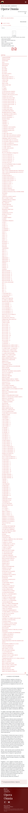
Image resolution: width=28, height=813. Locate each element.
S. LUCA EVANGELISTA (7, 652)
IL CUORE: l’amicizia (6, 146)
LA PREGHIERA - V (6, 492)
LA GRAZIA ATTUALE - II (7, 183)
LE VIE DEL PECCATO (6, 162)
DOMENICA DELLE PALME (8, 560)
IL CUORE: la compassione (8, 143)
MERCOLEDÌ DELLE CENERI (8, 550)
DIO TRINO (4, 68)
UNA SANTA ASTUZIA (7, 595)
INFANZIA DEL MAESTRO (7, 301)
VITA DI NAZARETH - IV (7, 312)
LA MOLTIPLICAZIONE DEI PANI (9, 556)
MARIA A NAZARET (6, 384)
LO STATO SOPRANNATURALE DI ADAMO (11, 164)
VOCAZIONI (4, 506)
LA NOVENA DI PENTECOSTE (8, 579)
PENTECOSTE (5, 581)
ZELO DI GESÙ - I (6, 324)
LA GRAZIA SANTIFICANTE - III (9, 180)
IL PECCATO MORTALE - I (7, 154)
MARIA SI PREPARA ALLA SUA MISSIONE (11, 366)
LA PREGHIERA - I (6, 485)
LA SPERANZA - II (6, 230)
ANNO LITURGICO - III (7, 514)
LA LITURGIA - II (5, 510)
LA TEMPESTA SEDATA (7, 540)
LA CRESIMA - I (5, 427)
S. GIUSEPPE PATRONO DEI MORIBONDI (11, 632)
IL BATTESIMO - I (6, 419)
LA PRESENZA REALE (6, 455)
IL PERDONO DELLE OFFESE (8, 590)
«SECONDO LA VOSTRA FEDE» (9, 619)
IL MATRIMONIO (6, 484)
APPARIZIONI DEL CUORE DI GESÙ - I (10, 345)
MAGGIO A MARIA (6, 414)
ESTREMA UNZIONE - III (7, 477)
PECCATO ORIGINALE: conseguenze (10, 153)
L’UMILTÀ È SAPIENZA (7, 608)
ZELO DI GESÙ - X (6, 338)
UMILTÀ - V (4, 256)
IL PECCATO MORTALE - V (8, 161)
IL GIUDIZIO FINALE (6, 621)
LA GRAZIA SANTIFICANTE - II (8, 178)
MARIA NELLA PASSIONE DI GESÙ (9, 392)
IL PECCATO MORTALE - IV (8, 159)
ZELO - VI (4, 291)
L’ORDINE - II (5, 481)
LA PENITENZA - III (6, 463)
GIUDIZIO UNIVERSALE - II (8, 117)
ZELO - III (4, 287)
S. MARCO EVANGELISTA (7, 636)
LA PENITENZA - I (6, 460)
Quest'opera (5, 23)
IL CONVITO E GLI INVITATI (8, 586)
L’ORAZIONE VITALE (6, 500)
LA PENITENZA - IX (6, 472)
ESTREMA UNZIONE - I (7, 474)
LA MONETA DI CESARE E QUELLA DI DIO (11, 618)
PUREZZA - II (5, 264)
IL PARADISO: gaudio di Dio (8, 130)
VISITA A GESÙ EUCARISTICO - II (9, 458)
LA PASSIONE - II (5, 343)
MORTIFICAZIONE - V (7, 277)
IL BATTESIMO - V (6, 426)
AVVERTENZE (5, 60)
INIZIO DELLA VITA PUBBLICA (9, 314)
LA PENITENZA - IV (6, 464)
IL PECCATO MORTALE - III (8, 157)
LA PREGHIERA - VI (6, 493)
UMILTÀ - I (4, 249)
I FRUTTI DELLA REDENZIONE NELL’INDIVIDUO (13, 170)
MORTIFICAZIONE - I (6, 270)
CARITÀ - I (4, 232)
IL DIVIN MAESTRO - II (7, 295)
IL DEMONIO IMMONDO (7, 555)
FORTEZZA (4, 246)
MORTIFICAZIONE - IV (7, 275)
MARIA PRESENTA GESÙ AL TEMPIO (10, 379)
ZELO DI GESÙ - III (6, 327)
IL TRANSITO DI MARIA (7, 401)
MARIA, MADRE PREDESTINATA (9, 358)
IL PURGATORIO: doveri (7, 109)
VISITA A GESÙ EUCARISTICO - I (9, 456)
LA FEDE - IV (4, 227)
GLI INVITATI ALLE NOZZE (8, 613)
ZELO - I (4, 283)
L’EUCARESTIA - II (6, 435)
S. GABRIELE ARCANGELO (7, 634)
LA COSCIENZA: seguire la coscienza (10, 141)
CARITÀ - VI (4, 240)
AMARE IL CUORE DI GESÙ (8, 356)
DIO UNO (4, 67)
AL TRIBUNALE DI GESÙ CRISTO (9, 114)
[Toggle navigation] (25, 2)
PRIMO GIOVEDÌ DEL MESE (8, 669)
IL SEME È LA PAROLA (7, 547)
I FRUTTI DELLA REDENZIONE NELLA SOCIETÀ (12, 172)
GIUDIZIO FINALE (6, 119)
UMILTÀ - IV (4, 254)
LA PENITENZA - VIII (6, 471)
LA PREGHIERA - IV (6, 490)
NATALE (4, 524)
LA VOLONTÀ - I (5, 149)
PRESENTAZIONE (6, 59)
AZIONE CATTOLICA (6, 214)
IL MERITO (4, 195)
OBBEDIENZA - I (5, 258)
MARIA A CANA (5, 390)
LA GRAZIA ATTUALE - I (7, 182)
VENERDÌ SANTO (6, 563)
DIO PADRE (4, 70)
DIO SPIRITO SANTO (6, 73)
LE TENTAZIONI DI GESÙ (7, 552)
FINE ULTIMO (5, 83)
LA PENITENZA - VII (6, 469)
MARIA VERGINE (5, 367)
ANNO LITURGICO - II (7, 513)
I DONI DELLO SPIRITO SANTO (9, 196)
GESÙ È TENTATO (6, 316)
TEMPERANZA (5, 248)
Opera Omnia (9, 9)
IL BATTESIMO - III (6, 422)
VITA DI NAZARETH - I (7, 308)
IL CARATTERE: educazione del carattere (11, 136)
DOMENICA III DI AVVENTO (8, 519)
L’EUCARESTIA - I (6, 434)
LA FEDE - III (4, 225)
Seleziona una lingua (22, 11)
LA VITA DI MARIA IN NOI (8, 411)
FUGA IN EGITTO (6, 382)
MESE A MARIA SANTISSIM (8, 663)
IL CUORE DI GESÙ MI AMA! (8, 353)
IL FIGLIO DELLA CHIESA (7, 206)
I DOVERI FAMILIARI (6, 204)
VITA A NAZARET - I (6, 303)
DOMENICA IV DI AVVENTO (8, 521)
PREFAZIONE (5, 65)
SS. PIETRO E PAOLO (6, 639)
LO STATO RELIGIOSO (7, 503)
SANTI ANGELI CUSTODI (7, 648)
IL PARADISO (5, 125)
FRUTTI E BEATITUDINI (7, 198)
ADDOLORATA (5, 393)
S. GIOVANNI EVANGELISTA (8, 527)
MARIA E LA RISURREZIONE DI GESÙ (10, 395)
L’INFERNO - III (5, 123)
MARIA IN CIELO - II (6, 406)
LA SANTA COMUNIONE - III (8, 450)
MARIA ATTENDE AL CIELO (8, 400)
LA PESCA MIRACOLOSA (7, 589)
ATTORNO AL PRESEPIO (7, 300)
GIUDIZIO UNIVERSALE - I (8, 115)
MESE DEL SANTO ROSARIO (8, 666)
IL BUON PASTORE (6, 569)
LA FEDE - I (4, 222)
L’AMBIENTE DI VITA (6, 201)
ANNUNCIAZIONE (6, 369)
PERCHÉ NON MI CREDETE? (8, 558)
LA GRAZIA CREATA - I (7, 185)
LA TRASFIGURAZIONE (7, 553)
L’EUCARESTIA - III (6, 437)
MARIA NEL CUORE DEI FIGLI (8, 409)
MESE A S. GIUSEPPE (6, 661)
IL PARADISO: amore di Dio (8, 128)
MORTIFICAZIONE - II (7, 272)
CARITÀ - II (4, 233)
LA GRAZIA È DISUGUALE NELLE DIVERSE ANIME (13, 191)
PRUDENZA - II (5, 243)
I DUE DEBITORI (5, 616)
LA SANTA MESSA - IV (7, 445)
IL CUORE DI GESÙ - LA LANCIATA (9, 348)
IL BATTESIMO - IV (6, 424)
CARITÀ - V (4, 238)
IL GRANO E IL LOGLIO (7, 542)
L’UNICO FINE (5, 80)
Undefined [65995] (6, 57)
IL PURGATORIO (5, 106)
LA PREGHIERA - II (6, 487)
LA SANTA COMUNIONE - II (8, 448)
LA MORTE (4, 89)
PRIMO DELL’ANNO (6, 532)
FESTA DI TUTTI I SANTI (7, 656)
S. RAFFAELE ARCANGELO (7, 653)
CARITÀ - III (4, 235)
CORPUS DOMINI (6, 584)
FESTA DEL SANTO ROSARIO (8, 650)
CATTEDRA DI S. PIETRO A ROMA (9, 623)
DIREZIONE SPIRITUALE (7, 505)
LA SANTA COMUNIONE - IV (8, 451)
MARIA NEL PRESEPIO (7, 375)
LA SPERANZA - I (5, 228)
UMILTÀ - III (4, 253)
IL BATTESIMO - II (6, 421)
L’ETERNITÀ (4, 131)
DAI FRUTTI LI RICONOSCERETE (9, 594)
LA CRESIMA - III (5, 430)
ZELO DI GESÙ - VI (6, 332)
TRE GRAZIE (4, 193)
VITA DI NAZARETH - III (7, 311)
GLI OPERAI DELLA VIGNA (8, 545)
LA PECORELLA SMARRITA (8, 587)
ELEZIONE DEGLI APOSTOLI (8, 317)
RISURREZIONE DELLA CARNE (9, 112)
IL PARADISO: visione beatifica (9, 127)
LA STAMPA (4, 216)
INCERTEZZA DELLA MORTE (8, 93)
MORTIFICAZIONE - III (7, 274)
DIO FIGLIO (4, 72)
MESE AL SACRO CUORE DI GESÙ (9, 664)
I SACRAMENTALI (6, 502)
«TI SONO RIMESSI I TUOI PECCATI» (10, 611)
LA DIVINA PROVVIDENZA (8, 592)
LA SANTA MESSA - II (6, 442)
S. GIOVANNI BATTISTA (7, 637)
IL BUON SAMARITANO (7, 602)
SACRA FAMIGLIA (6, 535)
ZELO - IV (4, 288)
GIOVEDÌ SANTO (5, 561)
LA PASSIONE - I (5, 342)
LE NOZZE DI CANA (6, 537)
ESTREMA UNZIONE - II (7, 476)
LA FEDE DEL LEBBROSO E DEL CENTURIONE (12, 539)
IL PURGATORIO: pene (7, 107)
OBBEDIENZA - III (6, 261)
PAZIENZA (4, 269)
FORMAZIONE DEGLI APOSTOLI (9, 319)
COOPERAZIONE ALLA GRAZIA (9, 199)
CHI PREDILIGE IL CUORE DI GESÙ (9, 351)
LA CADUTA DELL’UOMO (7, 165)
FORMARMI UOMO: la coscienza (9, 138)
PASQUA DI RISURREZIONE (8, 566)
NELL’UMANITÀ (5, 203)
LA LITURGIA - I (5, 508)
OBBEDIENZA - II (6, 259)
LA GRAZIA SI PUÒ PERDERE (8, 190)
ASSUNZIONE (5, 403)
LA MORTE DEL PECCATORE (8, 98)
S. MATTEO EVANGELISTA (8, 645)
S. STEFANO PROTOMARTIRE (8, 526)
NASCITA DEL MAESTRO (7, 298)
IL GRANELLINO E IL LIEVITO (8, 544)
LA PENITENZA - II (6, 461)
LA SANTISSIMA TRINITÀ (7, 582)
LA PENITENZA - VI (6, 468)
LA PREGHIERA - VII (6, 495)
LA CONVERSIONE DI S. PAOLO (9, 624)
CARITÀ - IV (4, 237)
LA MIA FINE (5, 81)
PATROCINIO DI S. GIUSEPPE (8, 571)
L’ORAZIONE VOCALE (7, 498)
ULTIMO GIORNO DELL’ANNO (9, 531)
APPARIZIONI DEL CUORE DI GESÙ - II (10, 346)
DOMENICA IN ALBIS (6, 568)
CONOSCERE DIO (6, 174)
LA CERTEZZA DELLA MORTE (8, 91)
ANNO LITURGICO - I (6, 511)
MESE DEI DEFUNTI (6, 668)
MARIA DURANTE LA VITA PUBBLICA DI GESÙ (12, 388)
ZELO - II (4, 285)
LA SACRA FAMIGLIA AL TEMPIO (9, 387)
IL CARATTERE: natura (7, 133)
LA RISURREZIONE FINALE (8, 110)
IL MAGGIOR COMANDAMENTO (9, 610)
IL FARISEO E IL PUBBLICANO (8, 598)
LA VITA (4, 86)
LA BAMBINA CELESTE (7, 364)
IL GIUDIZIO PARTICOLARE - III (9, 102)
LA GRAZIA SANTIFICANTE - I (8, 177)
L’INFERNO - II (5, 122)
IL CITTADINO (5, 207)
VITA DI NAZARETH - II (7, 309)
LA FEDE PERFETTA (6, 615)
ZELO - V (4, 290)
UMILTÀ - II (4, 251)
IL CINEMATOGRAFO (6, 217)
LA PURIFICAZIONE (6, 626)
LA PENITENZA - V (6, 466)
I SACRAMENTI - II (6, 418)
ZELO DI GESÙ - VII (6, 333)
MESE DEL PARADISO (7, 660)
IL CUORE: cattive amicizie (8, 148)
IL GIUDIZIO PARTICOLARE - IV (9, 104)
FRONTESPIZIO (5, 64)
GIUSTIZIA (4, 245)
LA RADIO (4, 219)
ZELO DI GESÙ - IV (6, 329)
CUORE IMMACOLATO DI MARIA (9, 413)
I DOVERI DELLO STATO (7, 212)
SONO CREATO (5, 75)
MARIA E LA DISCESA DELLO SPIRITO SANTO (12, 396)
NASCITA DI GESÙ (6, 374)
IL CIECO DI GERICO (6, 548)
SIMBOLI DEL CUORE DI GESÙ (9, 354)
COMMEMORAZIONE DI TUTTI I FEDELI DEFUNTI (13, 658)
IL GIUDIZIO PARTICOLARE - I (8, 99)
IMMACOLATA (5, 361)
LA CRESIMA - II (5, 429)
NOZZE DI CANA (5, 321)
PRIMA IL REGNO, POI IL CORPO (9, 605)
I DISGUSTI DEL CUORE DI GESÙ (9, 350)
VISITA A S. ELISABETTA (7, 372)
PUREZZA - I (4, 262)
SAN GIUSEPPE (5, 628)
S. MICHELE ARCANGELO (7, 647)
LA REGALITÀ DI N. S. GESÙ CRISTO (10, 655)
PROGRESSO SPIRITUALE (7, 209)
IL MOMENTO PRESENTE (7, 220)
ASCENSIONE (5, 577)
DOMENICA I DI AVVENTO (8, 516)
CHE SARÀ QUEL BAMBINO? (8, 529)
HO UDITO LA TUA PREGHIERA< (9, 600)
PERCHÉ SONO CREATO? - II (8, 78)
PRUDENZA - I (5, 241)
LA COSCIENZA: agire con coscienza (10, 140)
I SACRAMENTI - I (6, 416)
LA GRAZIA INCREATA (7, 175)
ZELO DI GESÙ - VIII (6, 335)
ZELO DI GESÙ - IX (6, 337)
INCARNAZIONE (5, 296)
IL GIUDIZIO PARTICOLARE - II (9, 101)
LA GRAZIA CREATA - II (7, 186)
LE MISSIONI (5, 211)
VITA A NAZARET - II (6, 304)
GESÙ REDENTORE (6, 169)
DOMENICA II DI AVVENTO (8, 518)
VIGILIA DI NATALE (6, 523)
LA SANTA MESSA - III (7, 443)
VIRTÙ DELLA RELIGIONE (7, 282)
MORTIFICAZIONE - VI (7, 279)
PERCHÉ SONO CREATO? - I (8, 77)
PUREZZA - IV (5, 267)
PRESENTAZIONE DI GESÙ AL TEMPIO (10, 380)
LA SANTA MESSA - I (6, 440)
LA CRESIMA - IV (5, 432)
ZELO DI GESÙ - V (6, 330)
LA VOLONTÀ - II (5, 151)
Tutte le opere (6, 25)
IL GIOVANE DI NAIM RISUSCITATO (10, 607)
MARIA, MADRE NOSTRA (7, 408)
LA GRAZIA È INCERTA (7, 188)
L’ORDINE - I (5, 479)
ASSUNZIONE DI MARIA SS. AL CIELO (10, 643)
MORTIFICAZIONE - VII (7, 280)
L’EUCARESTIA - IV (6, 439)
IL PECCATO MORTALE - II (8, 156)
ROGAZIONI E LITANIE (7, 576)
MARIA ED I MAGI (6, 377)
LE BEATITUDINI (6, 322)
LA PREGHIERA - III (6, 489)
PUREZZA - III (5, 266)
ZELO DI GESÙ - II (6, 325)
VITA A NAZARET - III (6, 306)
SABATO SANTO (5, 565)
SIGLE (3, 62)
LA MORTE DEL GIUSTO (7, 96)
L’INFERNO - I (5, 120)
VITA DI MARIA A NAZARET (8, 385)
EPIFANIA (4, 534)
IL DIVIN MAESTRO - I (7, 293)
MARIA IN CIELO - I (6, 405)
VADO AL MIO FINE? (6, 85)
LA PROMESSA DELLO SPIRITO (9, 574)
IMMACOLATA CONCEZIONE (8, 359)
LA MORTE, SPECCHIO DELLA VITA (10, 94)
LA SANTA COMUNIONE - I (8, 447)
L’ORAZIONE (5, 497)
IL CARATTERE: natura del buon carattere (11, 135)
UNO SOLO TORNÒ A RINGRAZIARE (10, 603)
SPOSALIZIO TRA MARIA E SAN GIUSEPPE (11, 371)
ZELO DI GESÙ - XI (6, 340)
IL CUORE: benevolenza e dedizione (10, 144)
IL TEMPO (4, 88)
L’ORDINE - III (5, 482)
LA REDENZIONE (6, 167)
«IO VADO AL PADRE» (7, 573)
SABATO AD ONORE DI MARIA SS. (9, 671)
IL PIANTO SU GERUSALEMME (9, 597)
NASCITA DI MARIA (6, 363)
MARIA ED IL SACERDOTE (7, 398)
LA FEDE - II (4, 224)
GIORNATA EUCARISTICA (7, 453)
